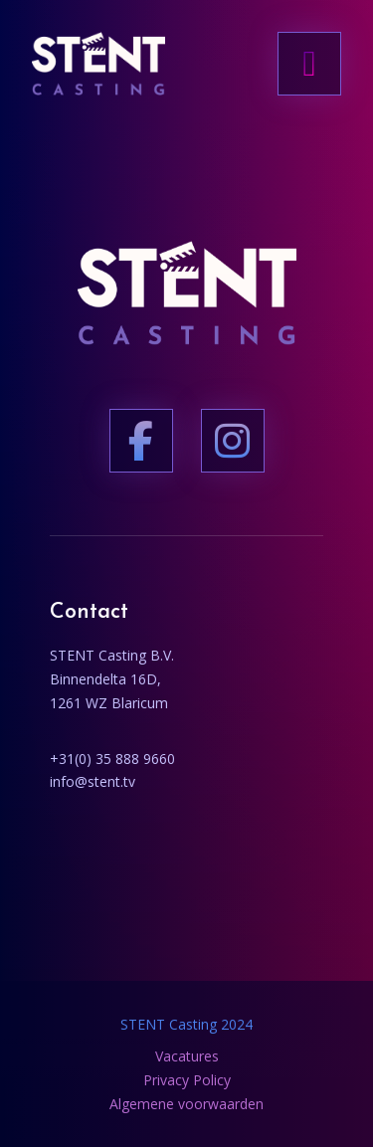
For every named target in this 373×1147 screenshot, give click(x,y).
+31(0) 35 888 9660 (112, 758)
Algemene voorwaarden (186, 1103)
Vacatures (187, 1056)
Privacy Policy (187, 1079)
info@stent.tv (92, 781)
